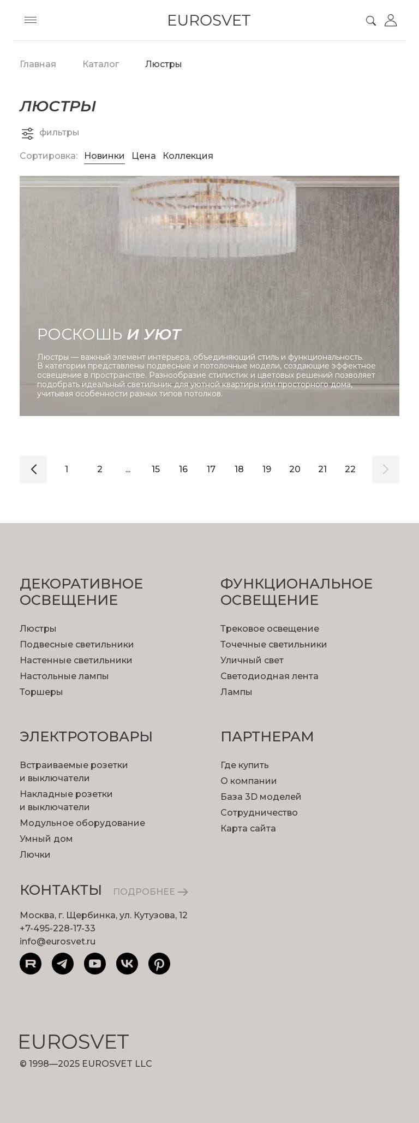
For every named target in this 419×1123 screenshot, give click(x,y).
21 (322, 469)
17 (211, 469)
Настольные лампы (64, 676)
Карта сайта (248, 828)
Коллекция (188, 156)
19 (266, 469)
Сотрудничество (259, 812)
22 (350, 469)
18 (239, 469)
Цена (144, 156)
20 (295, 469)
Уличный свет (252, 660)
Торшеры (41, 692)
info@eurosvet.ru (57, 941)
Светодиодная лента (269, 676)
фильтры (50, 133)
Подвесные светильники (77, 644)
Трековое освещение (269, 628)
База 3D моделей (261, 797)
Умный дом (46, 839)
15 (156, 469)
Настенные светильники (76, 660)
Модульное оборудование (82, 823)
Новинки (104, 156)
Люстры (38, 628)
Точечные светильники (273, 644)
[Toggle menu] (30, 20)
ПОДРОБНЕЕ (150, 892)
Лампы (236, 692)
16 (183, 469)
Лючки (35, 854)
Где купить (244, 765)
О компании (248, 781)
